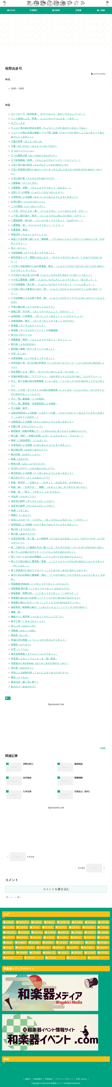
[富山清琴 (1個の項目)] (103, 948)
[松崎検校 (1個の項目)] (22, 953)
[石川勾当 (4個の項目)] (37, 932)
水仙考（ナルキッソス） (24, 496)
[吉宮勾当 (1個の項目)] (8, 953)
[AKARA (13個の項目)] (35, 927)
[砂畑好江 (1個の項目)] (63, 953)
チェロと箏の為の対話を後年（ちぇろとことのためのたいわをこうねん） (49, 128)
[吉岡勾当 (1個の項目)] (103, 953)
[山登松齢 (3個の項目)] (103, 932)
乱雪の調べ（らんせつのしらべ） (28, 201)
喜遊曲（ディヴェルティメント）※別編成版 (34, 330)
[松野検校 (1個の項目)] (59, 948)
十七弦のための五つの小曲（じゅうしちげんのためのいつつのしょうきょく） (52, 275)
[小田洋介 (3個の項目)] (90, 932)
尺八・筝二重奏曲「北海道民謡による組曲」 (34, 403)
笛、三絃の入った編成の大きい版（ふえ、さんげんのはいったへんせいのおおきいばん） (57, 547)
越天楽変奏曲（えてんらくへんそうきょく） (34, 654)
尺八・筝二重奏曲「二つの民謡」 (28, 399)
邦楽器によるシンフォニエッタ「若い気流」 (34, 658)
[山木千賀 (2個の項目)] (103, 937)
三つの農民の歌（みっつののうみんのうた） (34, 155)
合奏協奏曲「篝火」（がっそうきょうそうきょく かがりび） (43, 321)
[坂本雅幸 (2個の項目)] (48, 942)
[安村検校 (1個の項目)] (34, 958)
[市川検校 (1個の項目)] (35, 953)
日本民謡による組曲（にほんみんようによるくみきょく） (41, 445)
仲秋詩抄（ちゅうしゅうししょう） (29, 234)
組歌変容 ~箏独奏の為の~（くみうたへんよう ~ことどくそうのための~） (49, 607)
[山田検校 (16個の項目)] (22, 927)
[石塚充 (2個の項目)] (90, 942)
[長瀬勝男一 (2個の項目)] (76, 942)
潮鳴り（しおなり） (21, 515)
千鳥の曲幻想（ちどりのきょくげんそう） (33, 307)
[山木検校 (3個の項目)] (76, 932)
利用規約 (48, 1079)
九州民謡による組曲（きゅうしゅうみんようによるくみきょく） (45, 197)
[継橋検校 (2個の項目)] (76, 937)
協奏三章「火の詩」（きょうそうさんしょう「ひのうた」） (42, 311)
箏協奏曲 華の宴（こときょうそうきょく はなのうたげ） (41, 588)
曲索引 (28, 1079)
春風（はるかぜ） (20, 459)
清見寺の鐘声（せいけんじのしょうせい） (33, 501)
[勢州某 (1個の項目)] (8, 948)
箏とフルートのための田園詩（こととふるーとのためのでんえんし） (47, 556)
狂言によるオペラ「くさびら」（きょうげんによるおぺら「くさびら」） (49, 520)
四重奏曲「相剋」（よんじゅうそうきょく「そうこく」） (41, 339)
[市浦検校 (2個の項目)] (21, 942)
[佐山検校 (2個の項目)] (62, 937)
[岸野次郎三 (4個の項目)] (9, 932)
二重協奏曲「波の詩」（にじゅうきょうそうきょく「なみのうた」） (47, 220)
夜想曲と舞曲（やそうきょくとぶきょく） (33, 349)
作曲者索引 (37, 1079)
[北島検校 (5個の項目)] (74, 927)
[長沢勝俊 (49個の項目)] (77, 922)
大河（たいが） (19, 353)
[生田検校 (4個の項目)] (50, 932)
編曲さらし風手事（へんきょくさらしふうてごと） (38, 616)
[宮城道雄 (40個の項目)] (90, 922)
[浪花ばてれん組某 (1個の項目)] (25, 948)
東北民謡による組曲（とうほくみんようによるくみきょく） (42, 473)
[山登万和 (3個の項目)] (8, 937)
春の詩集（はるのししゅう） (26, 454)
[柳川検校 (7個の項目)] (47, 927)
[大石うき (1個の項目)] (76, 958)
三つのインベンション (22, 151)
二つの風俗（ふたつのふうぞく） (28, 206)
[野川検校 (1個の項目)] (90, 953)
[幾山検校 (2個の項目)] (34, 942)
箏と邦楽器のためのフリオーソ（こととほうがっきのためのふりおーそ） (49, 570)
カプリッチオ (18, 123)
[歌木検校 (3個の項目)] (22, 937)
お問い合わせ (81, 1079)
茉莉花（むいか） (20, 635)
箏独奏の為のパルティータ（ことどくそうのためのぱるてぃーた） (46, 602)
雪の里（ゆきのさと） (22, 668)
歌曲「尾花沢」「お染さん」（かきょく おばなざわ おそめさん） (47, 482)
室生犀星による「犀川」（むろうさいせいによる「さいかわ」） (45, 371)
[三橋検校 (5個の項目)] (103, 927)
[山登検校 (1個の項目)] (73, 948)
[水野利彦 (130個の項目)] (8, 922)
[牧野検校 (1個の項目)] (76, 953)
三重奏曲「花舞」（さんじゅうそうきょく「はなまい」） (41, 187)
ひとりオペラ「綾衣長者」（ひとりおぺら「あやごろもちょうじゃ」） (48, 114)
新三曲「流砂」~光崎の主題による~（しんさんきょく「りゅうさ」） (47, 435)
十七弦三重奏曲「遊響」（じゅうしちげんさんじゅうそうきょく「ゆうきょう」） (54, 279)
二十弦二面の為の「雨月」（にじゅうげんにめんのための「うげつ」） (48, 215)
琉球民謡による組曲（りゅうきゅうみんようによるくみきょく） (45, 524)
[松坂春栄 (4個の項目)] (23, 932)
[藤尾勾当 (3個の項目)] (63, 932)
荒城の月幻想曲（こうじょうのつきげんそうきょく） (39, 640)
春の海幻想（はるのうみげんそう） (29, 449)
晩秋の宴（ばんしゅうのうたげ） (28, 464)
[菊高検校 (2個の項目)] (89, 937)
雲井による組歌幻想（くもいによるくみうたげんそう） (40, 672)
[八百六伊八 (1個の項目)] (98, 958)
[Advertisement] (56, 57)
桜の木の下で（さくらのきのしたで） (31, 478)
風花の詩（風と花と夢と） (25, 682)
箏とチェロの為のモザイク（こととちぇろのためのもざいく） (43, 552)
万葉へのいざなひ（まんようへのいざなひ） (34, 146)
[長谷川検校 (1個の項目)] (88, 948)
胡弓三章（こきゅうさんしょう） (28, 621)
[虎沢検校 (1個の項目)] (12, 958)
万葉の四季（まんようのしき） (27, 141)
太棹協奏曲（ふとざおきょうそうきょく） (33, 358)
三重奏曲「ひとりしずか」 (25, 183)
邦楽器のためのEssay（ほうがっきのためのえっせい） (40, 663)
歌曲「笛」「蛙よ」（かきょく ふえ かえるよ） (36, 492)
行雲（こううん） (20, 649)
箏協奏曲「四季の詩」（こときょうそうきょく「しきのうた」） (45, 593)
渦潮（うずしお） (20, 510)
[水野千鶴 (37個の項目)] (103, 922)
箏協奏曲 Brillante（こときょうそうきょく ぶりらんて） (40, 584)
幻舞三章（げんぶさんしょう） (27, 426)
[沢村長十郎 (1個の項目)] (43, 948)
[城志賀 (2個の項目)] (8, 942)
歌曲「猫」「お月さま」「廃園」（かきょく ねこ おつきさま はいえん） (49, 487)
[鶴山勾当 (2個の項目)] (35, 937)
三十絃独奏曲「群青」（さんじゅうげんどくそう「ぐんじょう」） (46, 160)
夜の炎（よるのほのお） (24, 344)
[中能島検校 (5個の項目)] (89, 927)
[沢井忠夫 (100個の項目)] (36, 922)
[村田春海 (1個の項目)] (55, 958)
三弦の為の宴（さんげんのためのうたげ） (33, 178)
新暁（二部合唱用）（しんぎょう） (29, 440)
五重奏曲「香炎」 (20, 229)
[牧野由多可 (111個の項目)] (22, 922)
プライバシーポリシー (64, 1079)
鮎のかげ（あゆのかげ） (24, 686)
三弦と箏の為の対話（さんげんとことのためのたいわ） (40, 165)
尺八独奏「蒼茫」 (20, 408)
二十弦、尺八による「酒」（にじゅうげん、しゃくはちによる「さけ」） (49, 211)
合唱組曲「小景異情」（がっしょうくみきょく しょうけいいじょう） (47, 316)
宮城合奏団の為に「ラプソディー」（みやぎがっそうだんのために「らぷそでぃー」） (56, 376)
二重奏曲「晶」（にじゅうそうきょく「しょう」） (38, 225)
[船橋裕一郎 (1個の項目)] (49, 953)
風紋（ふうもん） (20, 677)
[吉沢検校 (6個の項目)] (61, 927)
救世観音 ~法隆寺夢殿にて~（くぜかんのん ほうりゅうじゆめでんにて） (49, 431)
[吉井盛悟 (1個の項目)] (103, 942)
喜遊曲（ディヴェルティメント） (28, 325)
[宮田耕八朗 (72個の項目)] (63, 922)
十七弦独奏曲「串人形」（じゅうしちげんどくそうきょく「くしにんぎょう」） (53, 284)
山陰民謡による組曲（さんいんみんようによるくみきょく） (42, 421)
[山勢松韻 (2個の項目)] (62, 942)
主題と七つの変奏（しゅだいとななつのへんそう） (38, 192)
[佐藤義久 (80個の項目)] (49, 922)
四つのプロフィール (21, 335)
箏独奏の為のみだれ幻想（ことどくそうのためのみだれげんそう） (46, 598)
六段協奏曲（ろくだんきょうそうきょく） (33, 252)
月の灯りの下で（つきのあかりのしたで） (33, 468)
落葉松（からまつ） (21, 644)
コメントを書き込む (56, 889)
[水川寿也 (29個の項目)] (8, 927)
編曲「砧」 (17, 612)
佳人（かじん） (19, 248)
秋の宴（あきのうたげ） (24, 534)
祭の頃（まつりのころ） (24, 529)
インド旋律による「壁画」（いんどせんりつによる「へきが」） (45, 118)
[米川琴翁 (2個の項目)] (49, 937)
